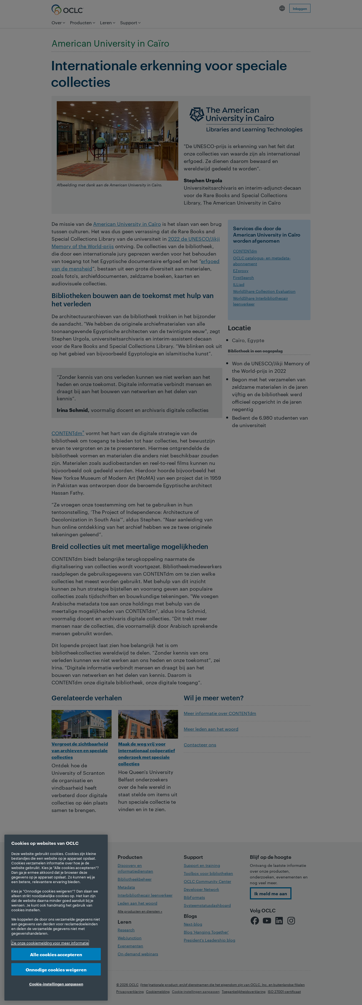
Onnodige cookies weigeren (56, 969)
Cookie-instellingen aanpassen (56, 983)
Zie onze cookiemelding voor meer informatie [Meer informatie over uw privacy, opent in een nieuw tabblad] (50, 942)
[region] (56, 918)
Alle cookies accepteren (56, 954)
